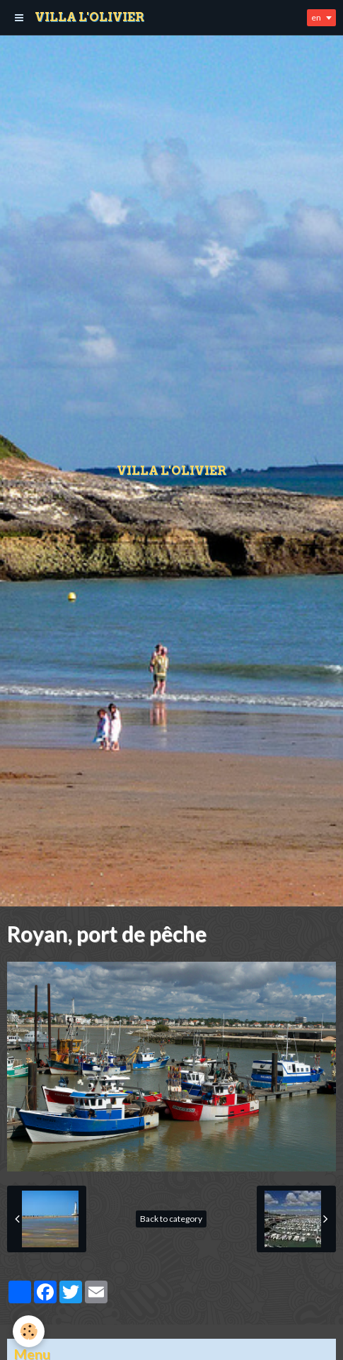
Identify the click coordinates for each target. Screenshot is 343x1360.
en (316, 17)
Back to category (171, 1218)
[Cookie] (29, 1331)
